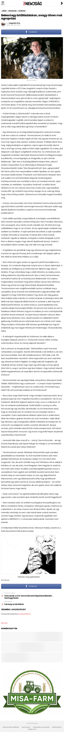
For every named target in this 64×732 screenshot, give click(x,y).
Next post (4, 623)
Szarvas (6, 580)
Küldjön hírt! (32, 729)
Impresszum (26, 727)
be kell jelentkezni (25, 614)
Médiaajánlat (56, 727)
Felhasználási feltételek (11, 727)
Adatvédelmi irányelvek (41, 727)
